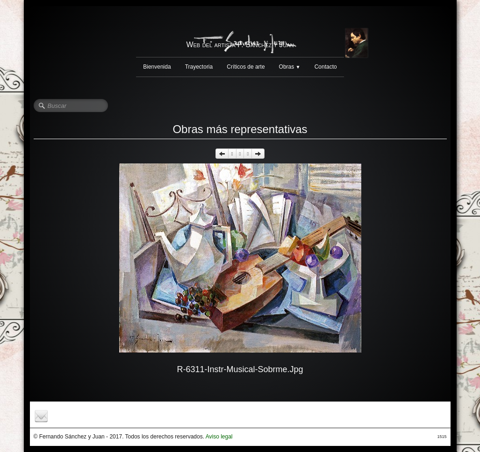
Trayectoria (199, 67)
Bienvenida (157, 67)
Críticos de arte (246, 67)
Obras (290, 67)
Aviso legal (219, 436)
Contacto (326, 67)
